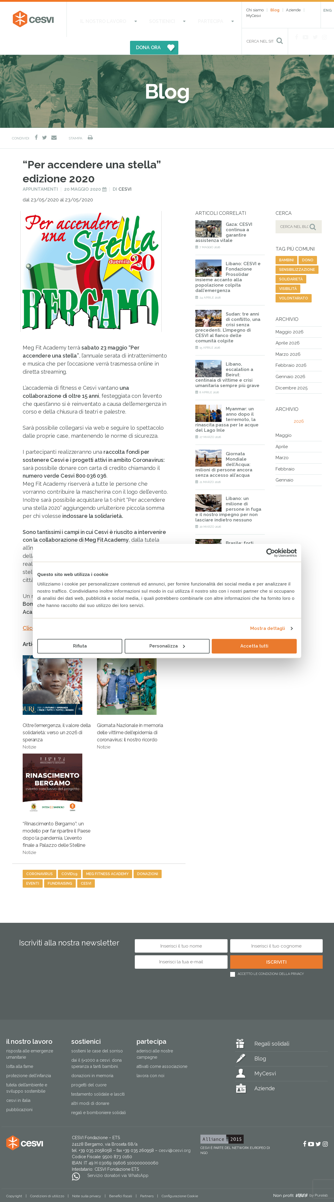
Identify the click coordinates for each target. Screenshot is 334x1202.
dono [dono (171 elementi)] (307, 242)
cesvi (86, 866)
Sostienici (138, 19)
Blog (274, 10)
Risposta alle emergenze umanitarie (29, 1036)
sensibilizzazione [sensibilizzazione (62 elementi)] (297, 252)
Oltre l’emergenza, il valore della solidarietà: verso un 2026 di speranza (57, 685)
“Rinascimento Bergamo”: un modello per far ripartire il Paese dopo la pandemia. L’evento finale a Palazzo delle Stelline (56, 787)
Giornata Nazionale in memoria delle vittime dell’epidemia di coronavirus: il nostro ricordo (130, 685)
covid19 (69, 857)
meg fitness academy (107, 857)
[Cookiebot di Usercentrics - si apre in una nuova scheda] (271, 552)
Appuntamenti (40, 171)
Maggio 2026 (290, 314)
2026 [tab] (299, 404)
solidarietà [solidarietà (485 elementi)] (291, 262)
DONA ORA (208, 19)
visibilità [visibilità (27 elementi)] (288, 271)
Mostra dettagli (267, 628)
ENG (327, 10)
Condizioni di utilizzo (47, 1178)
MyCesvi (253, 15)
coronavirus (39, 857)
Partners (147, 1178)
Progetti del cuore (88, 1067)
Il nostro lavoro (96, 19)
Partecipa (172, 19)
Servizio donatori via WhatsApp (118, 1158)
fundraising (60, 866)
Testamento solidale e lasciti (98, 1076)
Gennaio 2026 (290, 359)
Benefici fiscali (120, 1178)
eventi (32, 866)
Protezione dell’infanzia (28, 1058)
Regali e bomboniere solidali (98, 1095)
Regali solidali (271, 1026)
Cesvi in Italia (18, 1083)
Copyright (14, 1178)
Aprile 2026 (288, 325)
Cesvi (125, 171)
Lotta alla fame (19, 1048)
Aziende (293, 10)
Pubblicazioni (19, 1092)
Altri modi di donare (90, 1086)
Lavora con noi (150, 1058)
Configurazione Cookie (180, 1178)
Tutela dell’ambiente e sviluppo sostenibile (26, 1070)
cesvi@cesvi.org (175, 1132)
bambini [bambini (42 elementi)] (286, 242)
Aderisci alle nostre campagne (155, 1036)
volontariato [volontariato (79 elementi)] (293, 281)
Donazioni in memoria (92, 1058)
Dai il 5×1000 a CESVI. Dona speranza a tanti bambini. (96, 1045)
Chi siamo (255, 10)
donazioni (147, 857)
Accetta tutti (254, 646)
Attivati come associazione (162, 1048)
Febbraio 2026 (291, 348)
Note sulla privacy (86, 1178)
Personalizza (167, 646)
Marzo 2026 (288, 336)
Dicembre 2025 (291, 370)
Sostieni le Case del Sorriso (97, 1033)
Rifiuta (80, 646)
